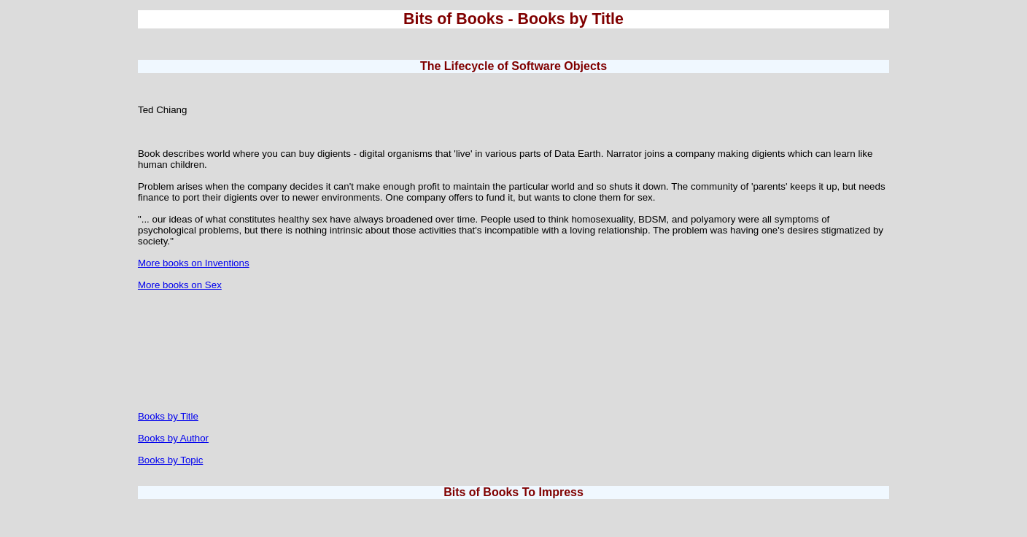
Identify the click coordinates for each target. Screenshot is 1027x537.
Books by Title (168, 416)
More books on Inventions (193, 263)
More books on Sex (180, 284)
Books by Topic (170, 460)
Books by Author (173, 438)
